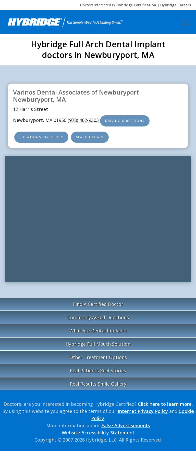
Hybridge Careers (175, 5)
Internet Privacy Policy (143, 411)
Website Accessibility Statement (98, 433)
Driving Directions (124, 121)
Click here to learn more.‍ (165, 404)
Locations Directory (41, 137)
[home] (65, 22)
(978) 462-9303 (83, 120)
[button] (185, 22)
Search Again (90, 137)
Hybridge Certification (136, 5)
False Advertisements (125, 425)
